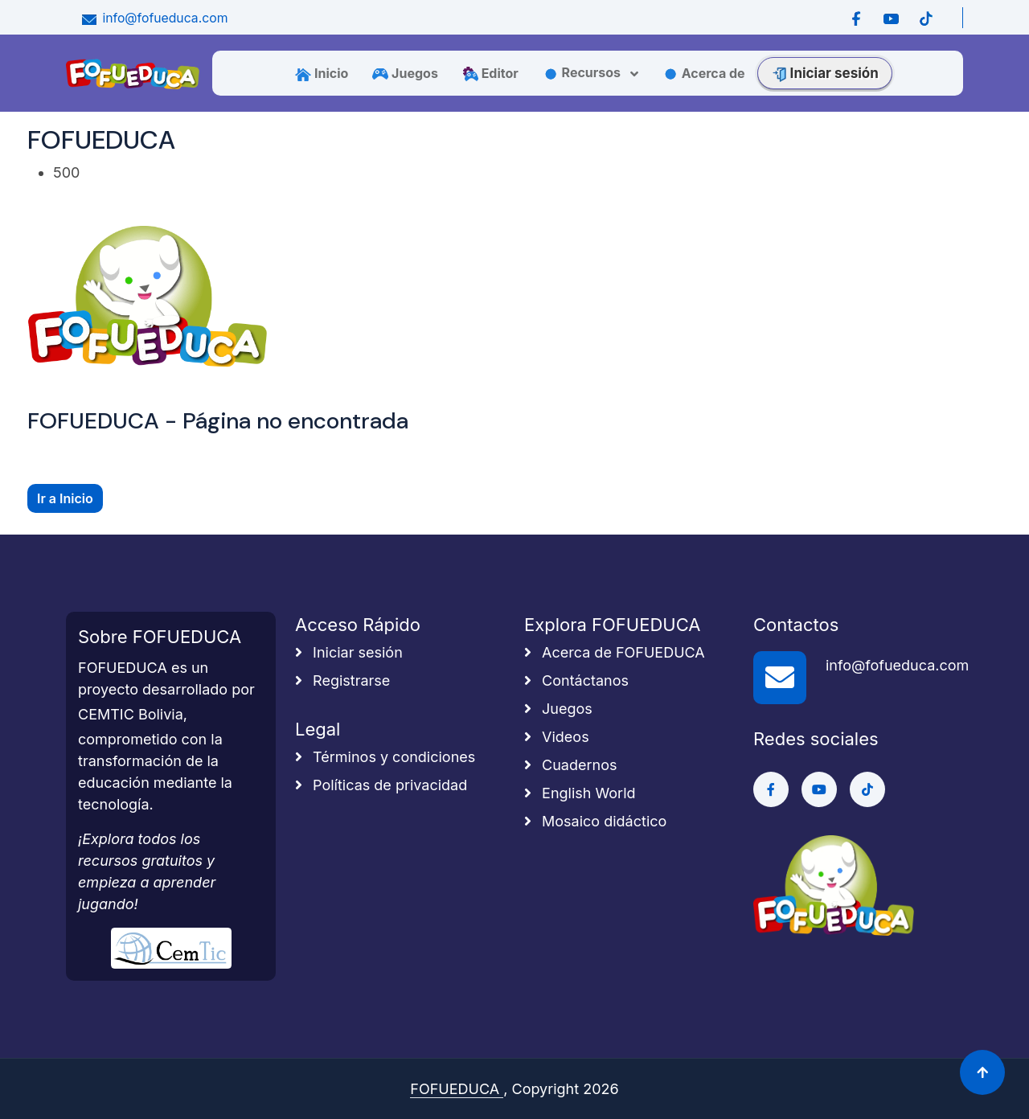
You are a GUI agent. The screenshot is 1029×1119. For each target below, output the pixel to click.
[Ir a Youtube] (891, 17)
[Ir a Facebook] (856, 17)
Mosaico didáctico (595, 821)
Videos (556, 736)
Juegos (405, 73)
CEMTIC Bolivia (130, 714)
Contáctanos (576, 680)
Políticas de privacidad (381, 785)
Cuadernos (570, 764)
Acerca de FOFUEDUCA (614, 652)
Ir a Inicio (65, 498)
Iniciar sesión (825, 73)
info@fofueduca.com (153, 18)
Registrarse (342, 680)
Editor (490, 73)
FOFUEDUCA (456, 1088)
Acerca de (703, 73)
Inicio (321, 73)
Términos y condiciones (385, 756)
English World (580, 793)
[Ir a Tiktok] (926, 17)
